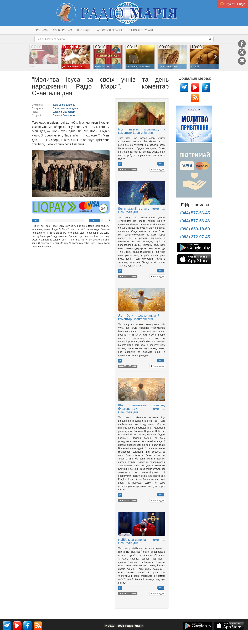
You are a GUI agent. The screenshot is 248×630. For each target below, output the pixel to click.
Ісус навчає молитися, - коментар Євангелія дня (141, 131)
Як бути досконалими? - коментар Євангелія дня (141, 317)
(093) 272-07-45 (195, 236)
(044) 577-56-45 (195, 213)
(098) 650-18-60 (195, 229)
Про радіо (83, 30)
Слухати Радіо (232, 4)
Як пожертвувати (141, 30)
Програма (41, 30)
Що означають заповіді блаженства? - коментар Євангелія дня (141, 409)
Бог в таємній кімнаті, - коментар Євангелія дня (141, 210)
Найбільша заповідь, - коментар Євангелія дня (141, 541)
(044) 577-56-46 (195, 220)
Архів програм (62, 30)
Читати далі (157, 169)
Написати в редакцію (109, 30)
